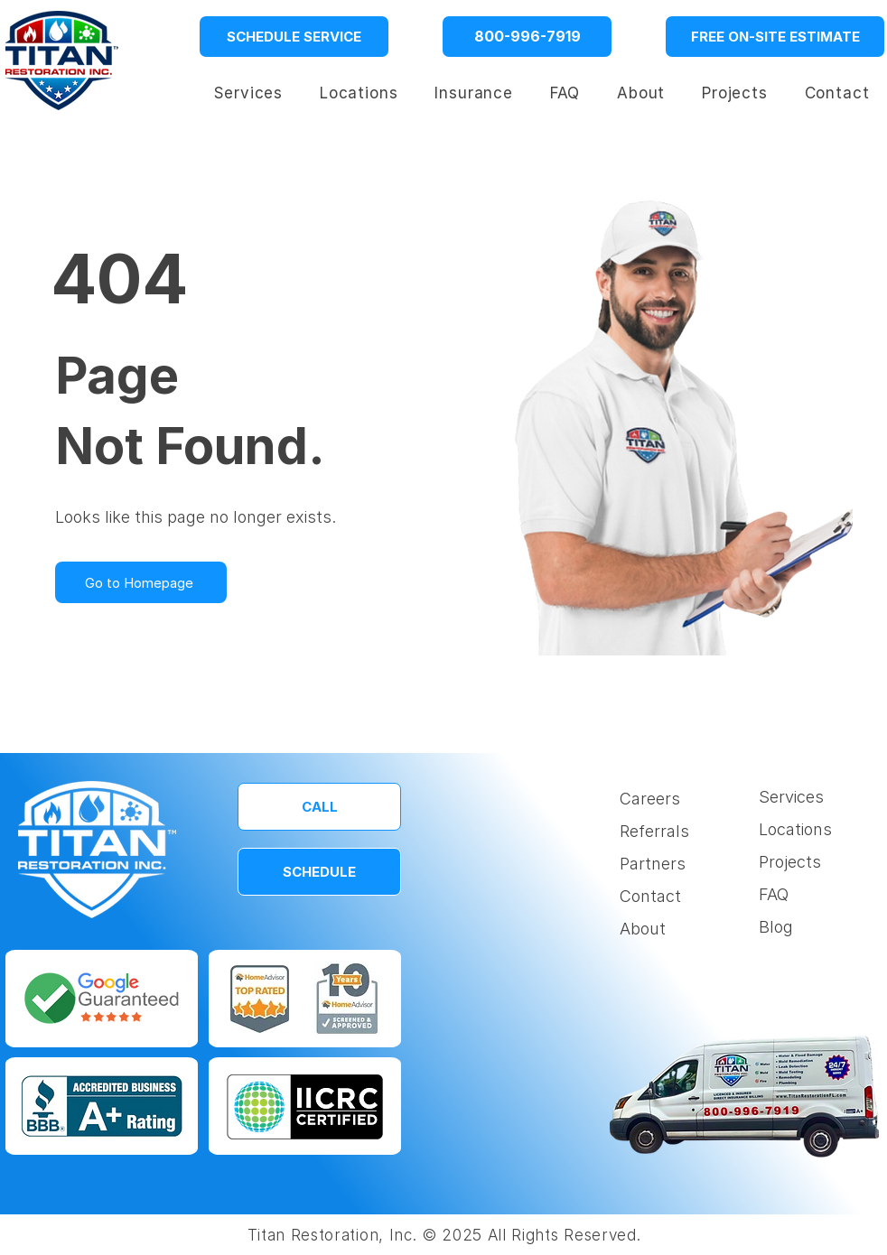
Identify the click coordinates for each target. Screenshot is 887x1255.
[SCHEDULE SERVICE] (294, 36)
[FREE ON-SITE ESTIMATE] (775, 36)
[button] (359, 93)
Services (791, 796)
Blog (776, 926)
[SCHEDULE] (319, 872)
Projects (790, 861)
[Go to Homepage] (141, 582)
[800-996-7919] (527, 36)
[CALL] (319, 807)
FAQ (774, 894)
